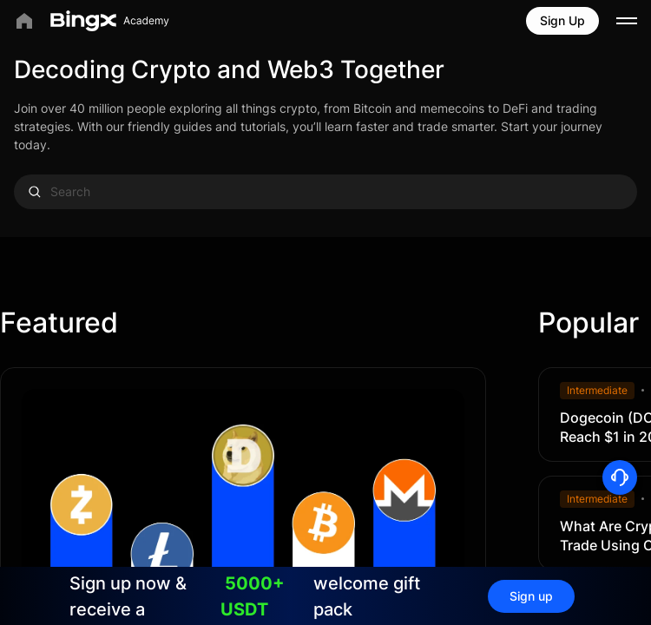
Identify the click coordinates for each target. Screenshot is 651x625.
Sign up (531, 596)
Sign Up (562, 20)
